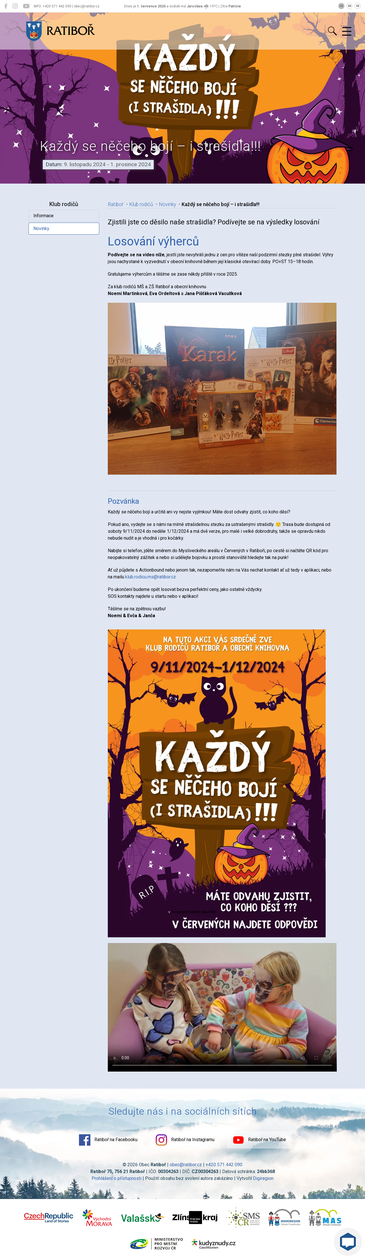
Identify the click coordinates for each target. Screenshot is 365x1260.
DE (357, 6)
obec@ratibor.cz (186, 1164)
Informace (43, 215)
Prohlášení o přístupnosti (116, 1178)
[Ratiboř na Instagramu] (15, 6)
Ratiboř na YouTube (259, 1140)
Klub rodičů (141, 204)
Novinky (41, 228)
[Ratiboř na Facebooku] (5, 6)
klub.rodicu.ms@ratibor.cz (150, 577)
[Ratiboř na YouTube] (26, 6)
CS (341, 6)
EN (349, 6)
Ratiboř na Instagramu (185, 1140)
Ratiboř (115, 204)
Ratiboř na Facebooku (108, 1140)
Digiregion (263, 1178)
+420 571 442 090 (224, 1164)
